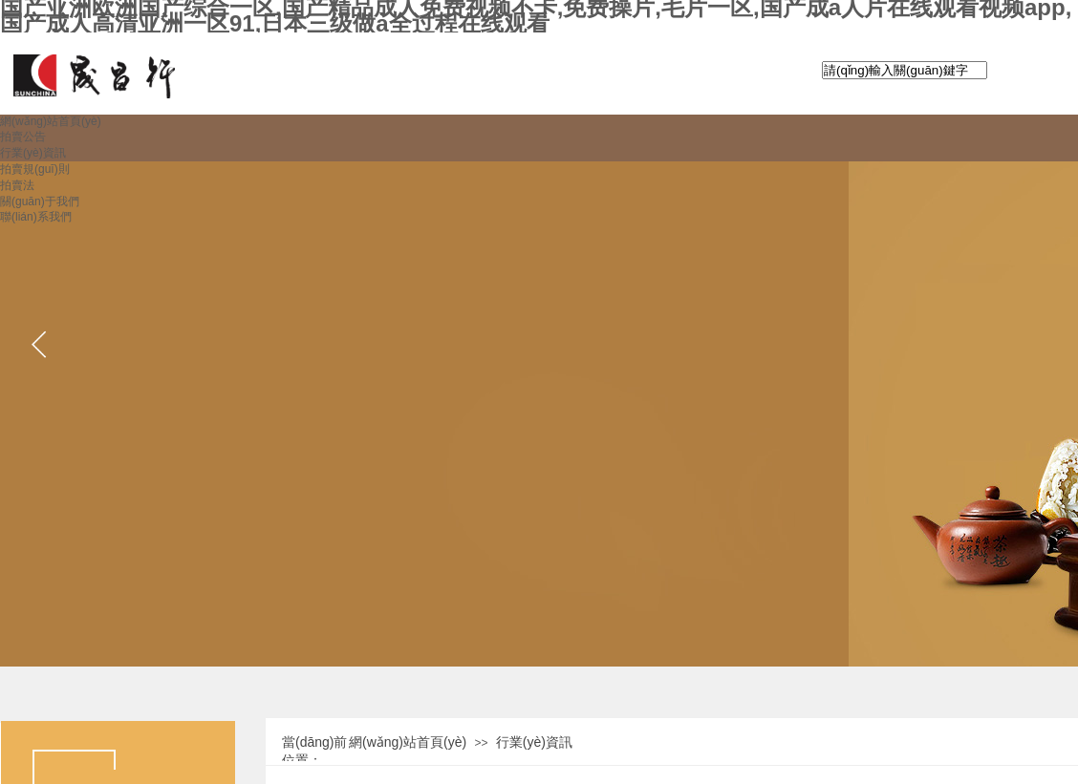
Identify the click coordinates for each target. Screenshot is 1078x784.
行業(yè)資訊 (534, 742)
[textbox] (904, 70)
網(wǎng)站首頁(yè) (407, 742)
